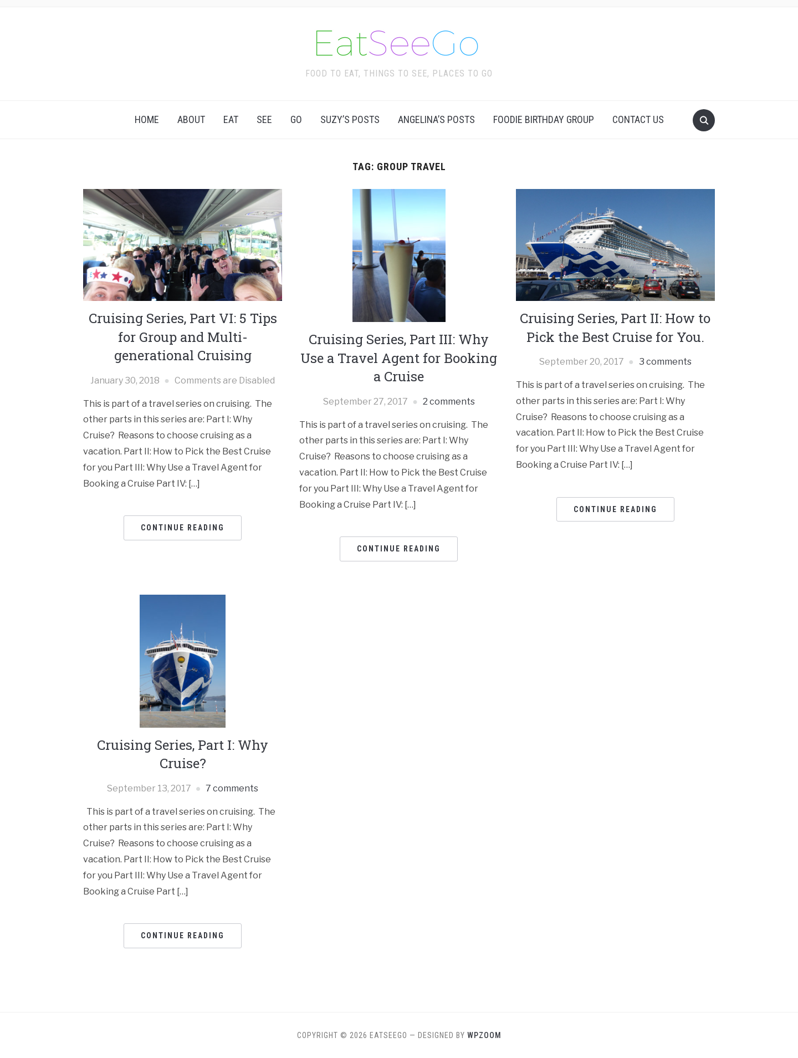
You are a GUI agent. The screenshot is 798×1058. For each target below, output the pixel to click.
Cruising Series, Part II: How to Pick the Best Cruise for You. (615, 327)
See (264, 119)
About (191, 119)
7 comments (232, 788)
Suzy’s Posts (350, 119)
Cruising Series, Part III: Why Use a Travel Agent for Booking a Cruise (398, 357)
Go (296, 119)
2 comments (449, 401)
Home (147, 119)
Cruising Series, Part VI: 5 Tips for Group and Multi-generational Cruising (183, 336)
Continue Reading (182, 527)
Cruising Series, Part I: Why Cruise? (182, 754)
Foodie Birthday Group (543, 119)
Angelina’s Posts (436, 119)
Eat (230, 119)
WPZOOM (484, 1035)
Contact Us (638, 119)
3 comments (665, 361)
